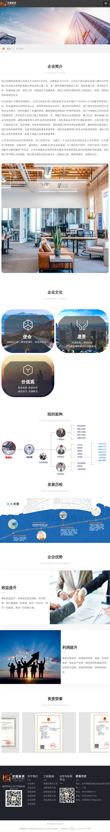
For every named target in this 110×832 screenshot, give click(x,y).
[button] (106, 3)
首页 (9, 49)
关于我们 (20, 49)
